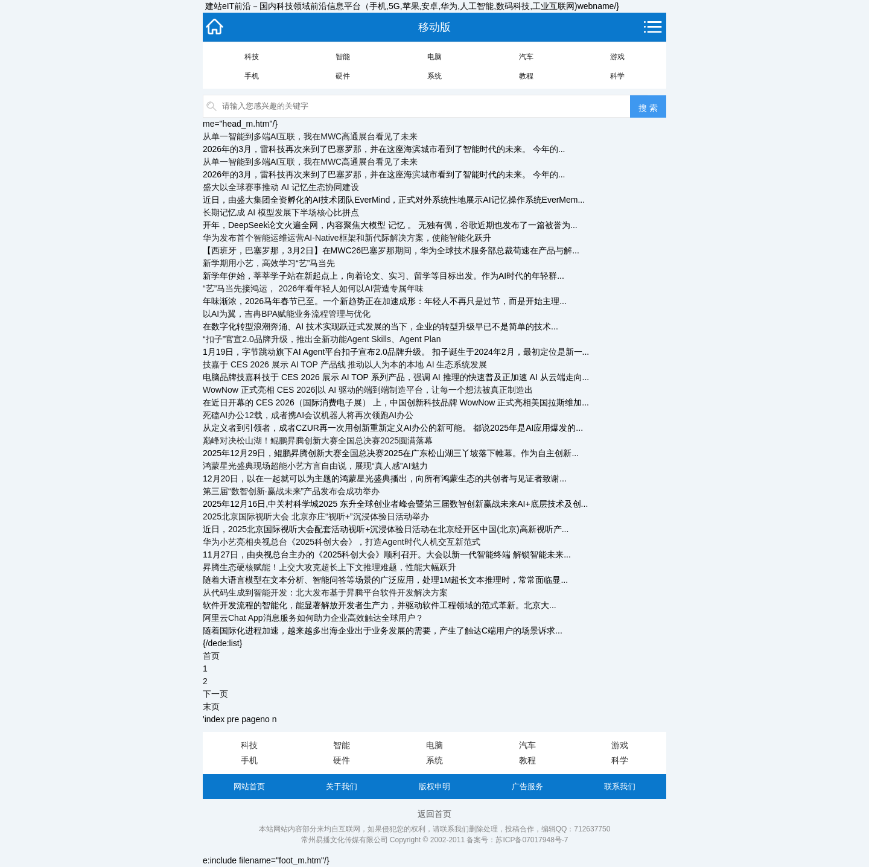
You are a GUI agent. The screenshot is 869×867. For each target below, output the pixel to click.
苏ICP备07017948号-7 (531, 840)
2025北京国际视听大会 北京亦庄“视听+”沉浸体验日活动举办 (316, 516)
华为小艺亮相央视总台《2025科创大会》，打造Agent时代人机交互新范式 (341, 542)
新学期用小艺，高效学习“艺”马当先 (269, 263)
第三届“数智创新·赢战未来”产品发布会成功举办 (291, 491)
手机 (251, 76)
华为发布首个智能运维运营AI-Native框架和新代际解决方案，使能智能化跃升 (347, 238)
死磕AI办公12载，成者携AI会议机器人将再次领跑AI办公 (308, 415)
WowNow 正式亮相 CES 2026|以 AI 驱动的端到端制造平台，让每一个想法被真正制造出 (368, 390)
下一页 (215, 694)
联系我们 (619, 786)
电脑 (434, 56)
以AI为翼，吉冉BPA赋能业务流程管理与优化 (287, 314)
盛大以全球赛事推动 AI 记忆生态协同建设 (281, 187)
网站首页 (249, 786)
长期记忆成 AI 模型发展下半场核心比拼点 (281, 212)
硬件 (343, 76)
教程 (526, 76)
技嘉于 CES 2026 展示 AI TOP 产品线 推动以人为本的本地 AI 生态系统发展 (345, 364)
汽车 (526, 56)
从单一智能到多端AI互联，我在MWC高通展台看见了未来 (310, 136)
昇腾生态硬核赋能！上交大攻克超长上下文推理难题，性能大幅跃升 (329, 567)
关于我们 (341, 786)
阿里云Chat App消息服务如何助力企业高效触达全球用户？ (313, 618)
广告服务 (527, 786)
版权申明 (434, 786)
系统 (434, 76)
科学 (617, 76)
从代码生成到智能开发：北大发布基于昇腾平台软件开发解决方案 (325, 592)
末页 (211, 706)
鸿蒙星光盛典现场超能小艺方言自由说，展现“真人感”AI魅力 (315, 466)
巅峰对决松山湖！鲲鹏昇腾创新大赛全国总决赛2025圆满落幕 (318, 440)
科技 (251, 56)
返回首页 (434, 814)
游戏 (617, 56)
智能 (343, 56)
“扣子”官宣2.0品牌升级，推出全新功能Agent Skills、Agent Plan (322, 339)
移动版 (434, 27)
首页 (211, 656)
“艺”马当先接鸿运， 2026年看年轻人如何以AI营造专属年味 (313, 288)
